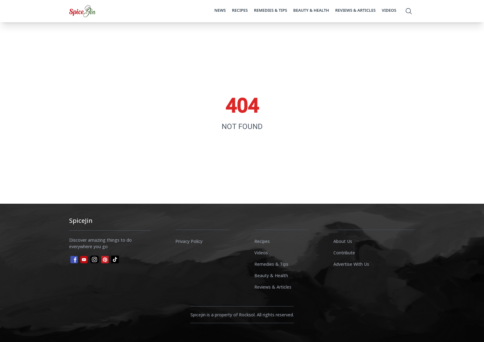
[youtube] (84, 259)
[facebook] (73, 259)
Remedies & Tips (270, 10)
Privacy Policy (188, 241)
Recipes (240, 10)
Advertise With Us (351, 264)
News (220, 10)
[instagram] (94, 259)
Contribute (344, 253)
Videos (389, 10)
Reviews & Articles (355, 10)
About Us (342, 241)
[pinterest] (105, 259)
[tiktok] (115, 259)
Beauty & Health (311, 10)
